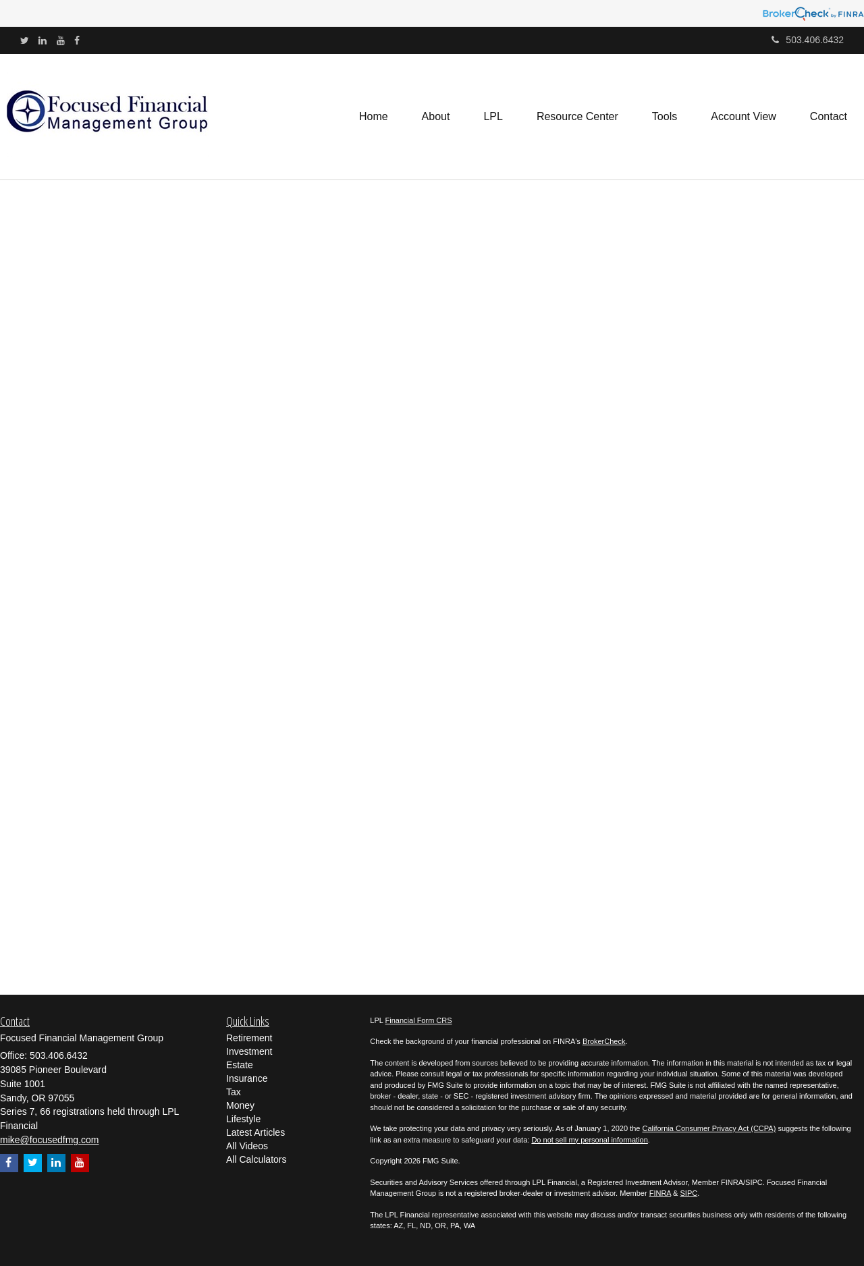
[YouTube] (61, 40)
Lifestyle (243, 1118)
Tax (233, 1091)
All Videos (247, 1145)
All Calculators (256, 1159)
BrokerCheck (604, 1041)
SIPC (689, 1193)
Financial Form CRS (418, 1020)
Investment (249, 1051)
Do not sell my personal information (589, 1140)
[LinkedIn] (42, 40)
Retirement (249, 1038)
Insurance (246, 1078)
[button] (436, 116)
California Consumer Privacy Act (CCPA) (709, 1128)
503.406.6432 (808, 39)
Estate (239, 1064)
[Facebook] (77, 40)
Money (240, 1105)
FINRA (660, 1193)
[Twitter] (24, 40)
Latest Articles (255, 1132)
